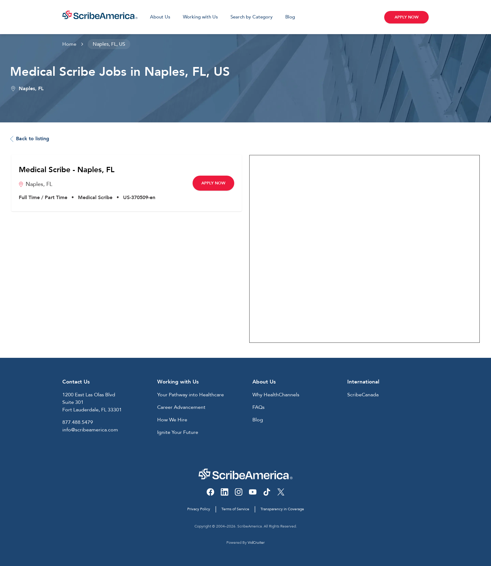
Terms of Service (235, 509)
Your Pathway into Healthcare (190, 394)
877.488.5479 (77, 422)
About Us (160, 17)
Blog (290, 17)
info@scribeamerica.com (90, 429)
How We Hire (172, 419)
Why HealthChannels (275, 394)
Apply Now (407, 17)
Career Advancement (181, 407)
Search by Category (251, 17)
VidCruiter (256, 542)
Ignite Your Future (177, 432)
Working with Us (200, 17)
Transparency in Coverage (282, 509)
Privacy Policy (198, 509)
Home (69, 44)
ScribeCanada (363, 394)
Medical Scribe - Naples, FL (66, 170)
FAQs (258, 407)
